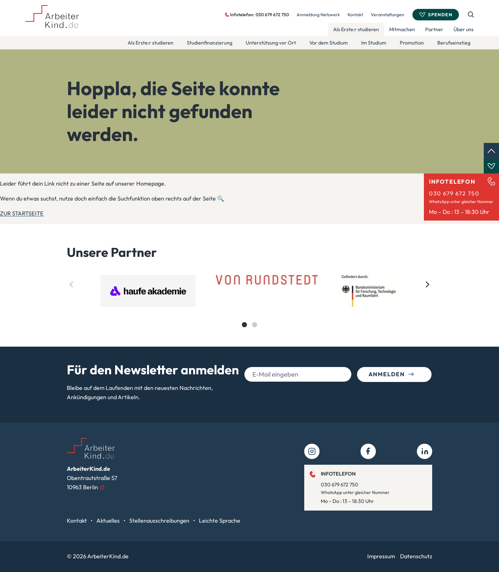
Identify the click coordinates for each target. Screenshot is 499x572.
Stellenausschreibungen (160, 520)
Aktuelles (108, 520)
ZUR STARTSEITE (22, 213)
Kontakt (355, 15)
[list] (249, 306)
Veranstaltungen (387, 15)
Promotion (412, 42)
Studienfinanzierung (209, 42)
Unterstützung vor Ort (271, 42)
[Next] (427, 284)
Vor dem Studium (328, 42)
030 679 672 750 (454, 193)
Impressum (381, 556)
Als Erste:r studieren (356, 29)
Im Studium (373, 42)
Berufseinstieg (453, 42)
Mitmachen (402, 29)
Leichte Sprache (219, 520)
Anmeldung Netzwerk (318, 15)
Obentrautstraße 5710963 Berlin (92, 478)
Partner (434, 29)
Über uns (463, 29)
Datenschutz (416, 556)
